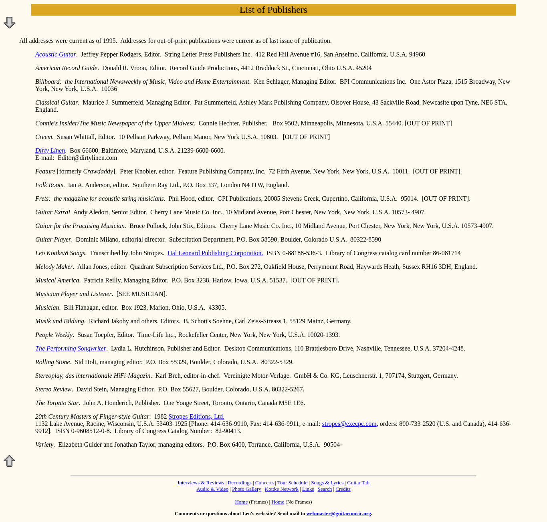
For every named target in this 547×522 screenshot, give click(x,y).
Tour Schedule (292, 483)
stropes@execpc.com (349, 423)
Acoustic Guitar (55, 54)
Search (325, 489)
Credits (343, 489)
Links (308, 489)
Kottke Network (282, 489)
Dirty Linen (50, 150)
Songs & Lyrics (327, 483)
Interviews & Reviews (201, 483)
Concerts (264, 483)
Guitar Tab (358, 483)
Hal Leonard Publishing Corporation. (215, 253)
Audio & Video (212, 489)
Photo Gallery (246, 489)
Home (241, 502)
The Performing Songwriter (70, 348)
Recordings (240, 483)
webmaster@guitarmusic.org (338, 513)
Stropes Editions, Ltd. (197, 416)
